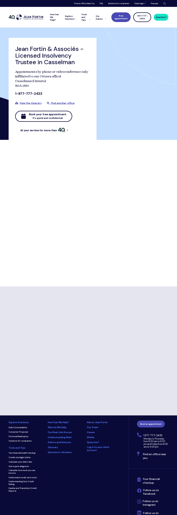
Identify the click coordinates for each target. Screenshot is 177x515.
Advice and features (59, 400)
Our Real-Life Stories (60, 390)
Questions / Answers (60, 410)
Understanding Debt (60, 395)
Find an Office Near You (84, 3)
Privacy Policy (115, 486)
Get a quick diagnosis (19, 424)
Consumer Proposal (18, 390)
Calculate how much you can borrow (22, 430)
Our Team (92, 385)
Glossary (53, 405)
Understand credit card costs (23, 435)
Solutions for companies (118, 3)
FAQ (101, 3)
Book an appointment (150, 382)
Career (91, 390)
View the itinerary (30, 103)
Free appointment (121, 17)
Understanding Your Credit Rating (21, 441)
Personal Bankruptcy (18, 394)
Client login (139, 3)
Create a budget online (20, 415)
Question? (161, 17)
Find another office (61, 103)
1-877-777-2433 (28, 93)
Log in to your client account (98, 407)
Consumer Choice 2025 (81, 429)
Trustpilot (120, 476)
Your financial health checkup (22, 411)
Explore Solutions (19, 380)
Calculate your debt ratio (20, 420)
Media (90, 395)
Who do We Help (57, 385)
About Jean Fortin (97, 380)
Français (154, 3)
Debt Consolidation (18, 385)
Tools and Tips (17, 405)
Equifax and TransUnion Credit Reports (23, 447)
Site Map (129, 486)
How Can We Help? (58, 380)
